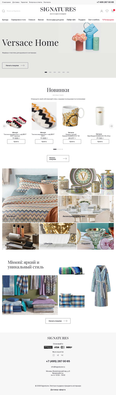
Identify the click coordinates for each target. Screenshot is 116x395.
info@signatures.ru (58, 367)
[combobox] (15, 11)
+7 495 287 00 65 (105, 2)
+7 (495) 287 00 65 (58, 361)
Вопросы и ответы (35, 2)
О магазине (6, 2)
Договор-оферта (58, 390)
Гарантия (24, 2)
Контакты (47, 2)
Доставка (15, 2)
